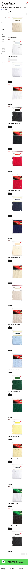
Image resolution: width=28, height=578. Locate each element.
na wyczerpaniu (3, 36)
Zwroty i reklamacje (3, 569)
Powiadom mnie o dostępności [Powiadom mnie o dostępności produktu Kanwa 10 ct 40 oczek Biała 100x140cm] (12, 59)
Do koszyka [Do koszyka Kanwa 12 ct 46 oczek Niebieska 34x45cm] (9, 372)
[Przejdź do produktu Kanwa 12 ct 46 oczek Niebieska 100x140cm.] (17, 337)
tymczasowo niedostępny (3, 49)
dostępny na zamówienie (3, 43)
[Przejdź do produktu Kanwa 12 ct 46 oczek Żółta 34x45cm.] (17, 449)
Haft (3, 9)
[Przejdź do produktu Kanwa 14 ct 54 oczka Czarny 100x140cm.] (17, 538)
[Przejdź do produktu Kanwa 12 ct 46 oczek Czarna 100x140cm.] (17, 114)
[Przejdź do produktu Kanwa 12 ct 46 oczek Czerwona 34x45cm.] (17, 181)
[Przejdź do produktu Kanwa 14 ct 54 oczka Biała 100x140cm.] (17, 471)
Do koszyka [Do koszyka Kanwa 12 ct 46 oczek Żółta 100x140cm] (9, 439)
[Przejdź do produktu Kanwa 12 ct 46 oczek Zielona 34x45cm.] (17, 404)
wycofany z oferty (3, 45)
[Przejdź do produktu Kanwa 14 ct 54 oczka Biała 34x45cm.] (17, 494)
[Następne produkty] (23, 554)
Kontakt (11, 573)
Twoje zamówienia (12, 568)
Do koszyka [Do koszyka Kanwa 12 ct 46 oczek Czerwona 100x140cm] (9, 171)
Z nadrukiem (3, 17)
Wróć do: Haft (2, 16)
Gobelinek (3, 30)
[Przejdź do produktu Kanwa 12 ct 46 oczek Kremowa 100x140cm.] (17, 248)
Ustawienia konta (12, 569)
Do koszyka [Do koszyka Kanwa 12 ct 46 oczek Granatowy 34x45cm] (9, 238)
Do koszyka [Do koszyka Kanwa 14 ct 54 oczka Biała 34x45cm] (9, 506)
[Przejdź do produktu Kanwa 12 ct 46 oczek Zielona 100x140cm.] (17, 382)
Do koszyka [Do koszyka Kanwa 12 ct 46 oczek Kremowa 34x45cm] (9, 283)
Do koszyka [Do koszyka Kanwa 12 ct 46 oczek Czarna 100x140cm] (9, 126)
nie (2, 58)
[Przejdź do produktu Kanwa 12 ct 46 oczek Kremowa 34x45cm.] (17, 270)
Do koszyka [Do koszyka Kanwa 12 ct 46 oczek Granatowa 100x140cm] (9, 216)
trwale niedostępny (3, 51)
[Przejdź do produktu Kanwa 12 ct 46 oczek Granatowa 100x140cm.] (17, 203)
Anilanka (1, 9)
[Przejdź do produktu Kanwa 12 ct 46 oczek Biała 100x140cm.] (17, 69)
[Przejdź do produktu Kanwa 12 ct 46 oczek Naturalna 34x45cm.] (17, 315)
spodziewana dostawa (3, 41)
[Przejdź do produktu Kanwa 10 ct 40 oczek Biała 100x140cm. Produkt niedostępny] (17, 47)
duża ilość (3, 39)
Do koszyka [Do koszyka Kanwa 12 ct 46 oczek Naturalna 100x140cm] (9, 305)
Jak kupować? (2, 573)
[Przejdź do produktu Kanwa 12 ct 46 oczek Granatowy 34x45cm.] (17, 226)
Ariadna (3, 29)
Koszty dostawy (21, 569)
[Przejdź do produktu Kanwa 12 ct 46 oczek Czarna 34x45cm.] (17, 136)
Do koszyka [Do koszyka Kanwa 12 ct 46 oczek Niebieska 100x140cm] (9, 350)
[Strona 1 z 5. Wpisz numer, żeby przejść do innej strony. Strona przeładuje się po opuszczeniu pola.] (23, 14)
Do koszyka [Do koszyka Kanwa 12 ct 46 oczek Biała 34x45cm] (9, 104)
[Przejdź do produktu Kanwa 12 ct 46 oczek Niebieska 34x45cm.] (17, 360)
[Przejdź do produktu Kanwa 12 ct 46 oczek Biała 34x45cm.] (17, 91)
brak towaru (3, 34)
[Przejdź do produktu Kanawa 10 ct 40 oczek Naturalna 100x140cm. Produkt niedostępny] (17, 24)
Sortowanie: (9, 12)
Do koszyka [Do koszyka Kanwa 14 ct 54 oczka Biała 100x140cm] (9, 484)
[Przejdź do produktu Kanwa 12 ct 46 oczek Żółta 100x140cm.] (17, 427)
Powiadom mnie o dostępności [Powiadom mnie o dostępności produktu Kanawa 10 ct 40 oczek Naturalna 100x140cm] (12, 37)
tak (2, 57)
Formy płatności (21, 568)
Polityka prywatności (3, 574)
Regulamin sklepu (3, 568)
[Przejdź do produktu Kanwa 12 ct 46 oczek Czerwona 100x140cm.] (17, 159)
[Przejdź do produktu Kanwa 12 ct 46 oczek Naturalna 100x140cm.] (17, 293)
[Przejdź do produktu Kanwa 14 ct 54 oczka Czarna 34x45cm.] (17, 516)
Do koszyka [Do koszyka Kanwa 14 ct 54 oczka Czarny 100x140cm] (9, 551)
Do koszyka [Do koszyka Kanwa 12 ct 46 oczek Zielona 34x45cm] (9, 417)
